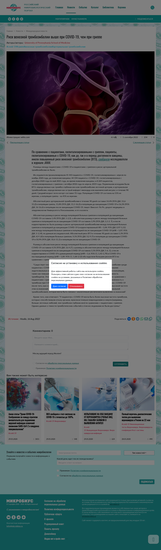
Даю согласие (59, 286)
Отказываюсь (76, 286)
